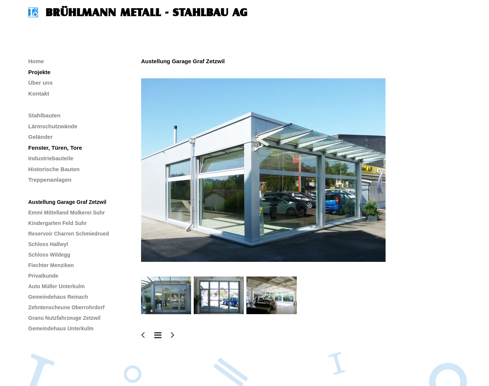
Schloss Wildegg (49, 255)
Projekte (39, 72)
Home (36, 61)
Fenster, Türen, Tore (55, 147)
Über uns (40, 82)
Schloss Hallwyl (48, 244)
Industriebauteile (50, 158)
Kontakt (38, 93)
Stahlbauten (44, 115)
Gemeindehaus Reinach (58, 297)
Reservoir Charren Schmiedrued (68, 234)
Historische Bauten (54, 169)
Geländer (40, 137)
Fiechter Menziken (51, 265)
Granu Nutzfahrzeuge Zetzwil (64, 318)
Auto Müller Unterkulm (56, 286)
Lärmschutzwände (52, 126)
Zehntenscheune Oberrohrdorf (66, 307)
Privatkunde (43, 276)
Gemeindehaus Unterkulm (61, 328)
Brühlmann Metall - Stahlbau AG (147, 12)
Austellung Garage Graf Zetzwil (67, 202)
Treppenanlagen (49, 179)
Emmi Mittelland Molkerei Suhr (66, 213)
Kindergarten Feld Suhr (57, 223)
